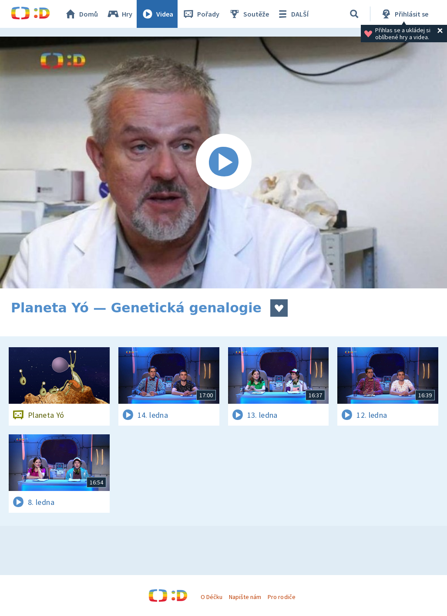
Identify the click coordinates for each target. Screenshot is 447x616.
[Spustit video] (223, 162)
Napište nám (245, 597)
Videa (157, 13)
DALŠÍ (292, 13)
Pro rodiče (281, 597)
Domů (81, 13)
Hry (119, 13)
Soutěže (248, 13)
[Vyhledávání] (354, 14)
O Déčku (211, 597)
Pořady (200, 13)
